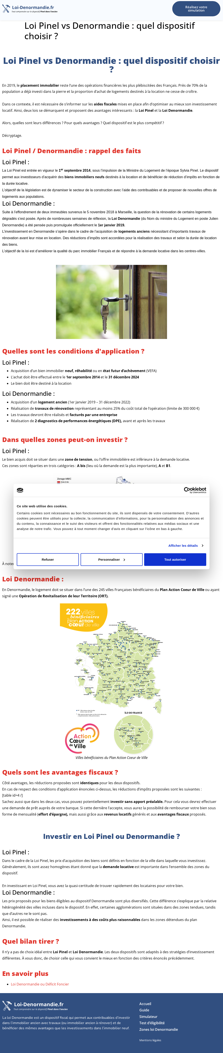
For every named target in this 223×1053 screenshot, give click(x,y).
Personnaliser (111, 559)
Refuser (48, 559)
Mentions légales (150, 1040)
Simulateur (148, 1016)
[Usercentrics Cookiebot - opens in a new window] (187, 490)
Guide (144, 1010)
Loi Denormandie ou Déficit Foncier (40, 984)
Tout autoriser (175, 559)
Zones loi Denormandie (158, 1029)
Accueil (145, 1003)
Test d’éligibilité (152, 1023)
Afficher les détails (183, 545)
